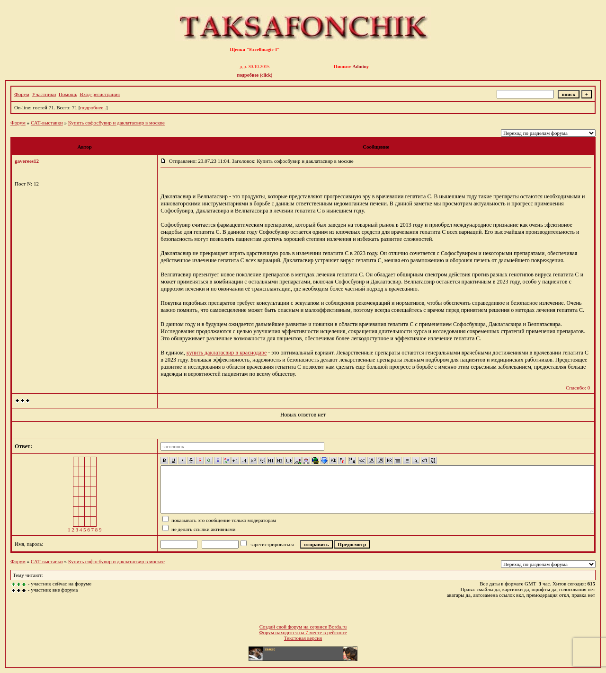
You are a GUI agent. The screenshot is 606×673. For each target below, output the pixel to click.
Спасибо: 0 (578, 387)
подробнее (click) (255, 75)
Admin (359, 66)
